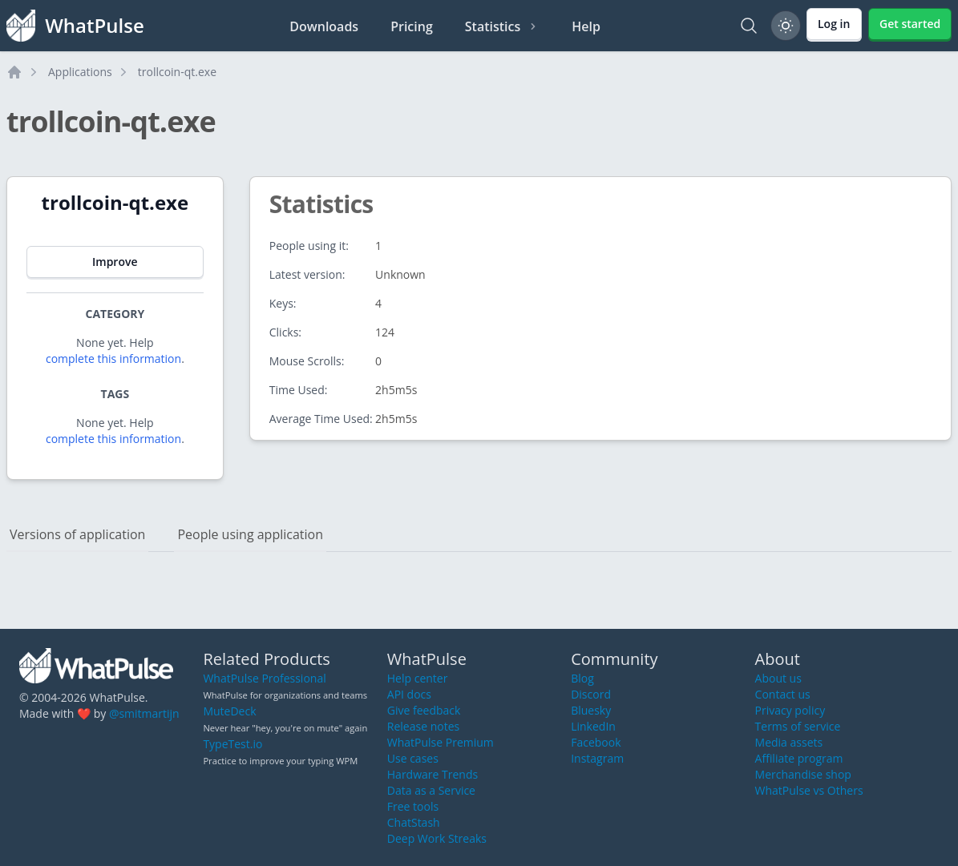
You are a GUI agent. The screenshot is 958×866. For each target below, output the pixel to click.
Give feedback (424, 710)
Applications (80, 71)
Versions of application (77, 534)
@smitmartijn (144, 713)
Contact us (782, 694)
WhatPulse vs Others (809, 790)
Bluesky (591, 710)
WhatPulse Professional (264, 678)
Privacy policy (790, 710)
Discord (591, 694)
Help (586, 26)
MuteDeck (229, 711)
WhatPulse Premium (440, 742)
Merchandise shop (803, 774)
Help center (417, 678)
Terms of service (798, 726)
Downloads (323, 26)
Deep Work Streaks (437, 838)
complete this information (113, 358)
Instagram (597, 758)
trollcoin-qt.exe (177, 71)
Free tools (413, 806)
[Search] (748, 25)
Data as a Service (431, 790)
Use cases (413, 758)
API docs (409, 694)
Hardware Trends (432, 774)
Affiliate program (799, 758)
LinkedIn (593, 726)
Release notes (423, 726)
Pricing (411, 26)
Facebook (595, 742)
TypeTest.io (232, 743)
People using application (250, 534)
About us (778, 678)
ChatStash (413, 822)
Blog (582, 678)
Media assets (789, 742)
